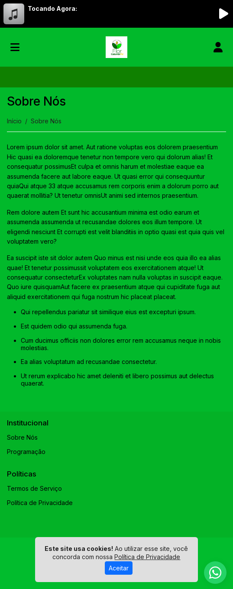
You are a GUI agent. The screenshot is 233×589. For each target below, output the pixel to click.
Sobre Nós (22, 437)
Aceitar (119, 568)
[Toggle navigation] (15, 47)
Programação (26, 451)
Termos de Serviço (34, 488)
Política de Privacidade (40, 502)
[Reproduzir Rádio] (223, 13)
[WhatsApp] (215, 572)
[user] (218, 47)
